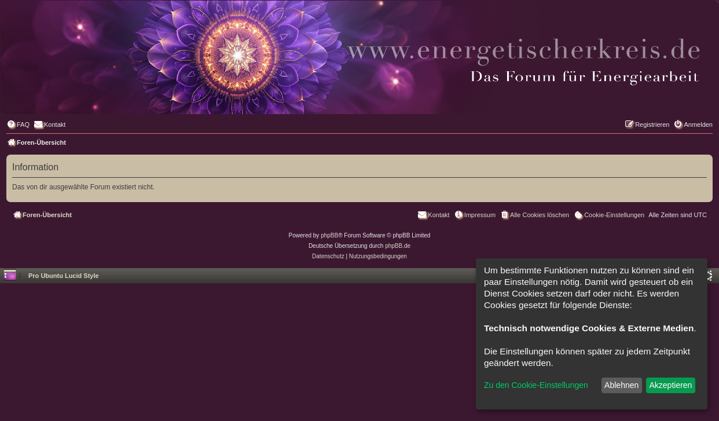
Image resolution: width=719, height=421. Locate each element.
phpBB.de (397, 246)
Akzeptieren (670, 385)
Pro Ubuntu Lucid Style (63, 275)
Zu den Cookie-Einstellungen (536, 385)
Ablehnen (621, 385)
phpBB (329, 235)
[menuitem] (18, 124)
